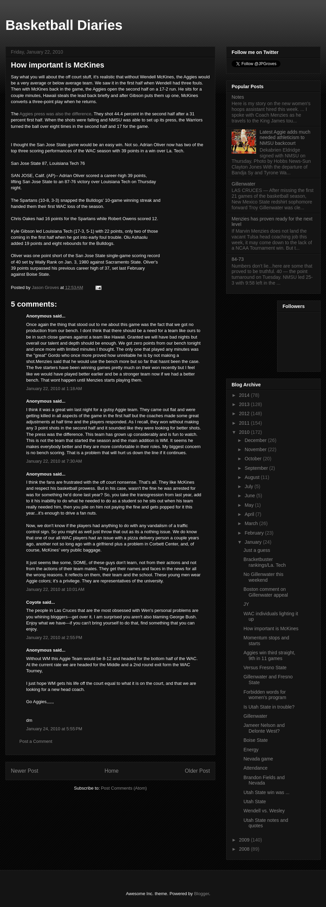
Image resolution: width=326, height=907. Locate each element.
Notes (238, 97)
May (249, 505)
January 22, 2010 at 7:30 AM (54, 461)
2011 (245, 423)
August (252, 477)
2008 (245, 849)
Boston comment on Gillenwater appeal (265, 592)
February (254, 533)
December (256, 440)
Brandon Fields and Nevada (264, 780)
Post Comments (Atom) (124, 788)
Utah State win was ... (266, 792)
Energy (250, 749)
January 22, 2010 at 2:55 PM (54, 637)
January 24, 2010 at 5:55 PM (54, 728)
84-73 (238, 259)
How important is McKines (270, 628)
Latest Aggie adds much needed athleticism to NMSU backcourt (285, 137)
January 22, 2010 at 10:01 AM (55, 589)
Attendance (255, 768)
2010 (245, 432)
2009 (245, 840)
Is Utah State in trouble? (268, 707)
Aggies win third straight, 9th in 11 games (269, 655)
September (256, 468)
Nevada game (258, 758)
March (251, 523)
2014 (245, 395)
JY (246, 604)
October (253, 458)
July (249, 486)
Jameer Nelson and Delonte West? (264, 728)
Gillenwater (243, 184)
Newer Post (24, 771)
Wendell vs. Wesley (264, 810)
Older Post (197, 771)
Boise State (255, 740)
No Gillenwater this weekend (263, 577)
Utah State (254, 801)
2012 (245, 413)
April (249, 514)
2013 (245, 404)
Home (112, 771)
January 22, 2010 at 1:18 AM (54, 388)
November (256, 449)
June (250, 495)
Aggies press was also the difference (55, 113)
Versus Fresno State (265, 667)
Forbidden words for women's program (264, 694)
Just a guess (256, 550)
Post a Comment (35, 741)
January (253, 542)
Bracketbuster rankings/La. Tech (264, 562)
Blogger (201, 893)
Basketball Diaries (64, 25)
